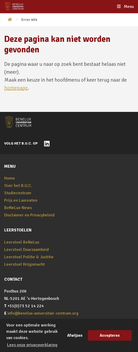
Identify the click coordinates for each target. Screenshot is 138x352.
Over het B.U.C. (18, 185)
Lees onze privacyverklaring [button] (32, 345)
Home (9, 178)
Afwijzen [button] (74, 335)
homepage (16, 88)
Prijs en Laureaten (20, 200)
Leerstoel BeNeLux (21, 242)
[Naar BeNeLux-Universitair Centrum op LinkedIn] (45, 143)
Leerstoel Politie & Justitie (29, 257)
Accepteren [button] (110, 335)
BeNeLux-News (18, 207)
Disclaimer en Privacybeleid (29, 215)
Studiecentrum (17, 193)
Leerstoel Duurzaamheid (26, 249)
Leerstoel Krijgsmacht (24, 264)
